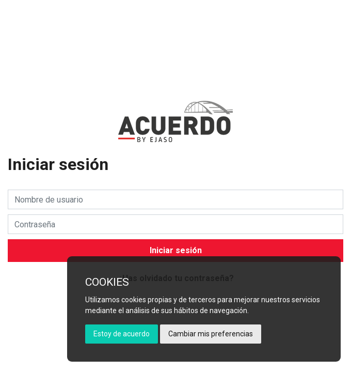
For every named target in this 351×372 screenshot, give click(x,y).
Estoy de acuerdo (121, 334)
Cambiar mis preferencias (210, 334)
